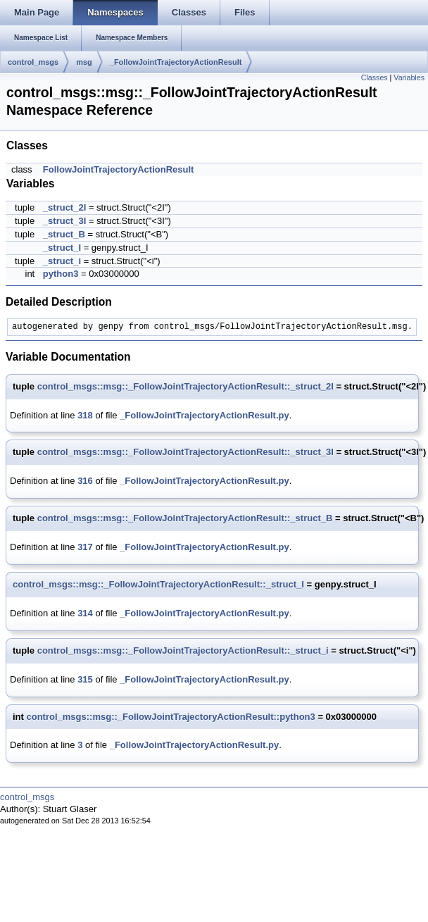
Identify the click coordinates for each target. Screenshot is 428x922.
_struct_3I (64, 221)
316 (85, 480)
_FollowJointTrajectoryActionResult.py (204, 415)
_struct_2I (64, 207)
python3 (61, 273)
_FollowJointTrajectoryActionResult (176, 62)
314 (85, 613)
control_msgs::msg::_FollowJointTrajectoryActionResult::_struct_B (185, 518)
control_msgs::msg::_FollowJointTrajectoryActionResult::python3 (171, 716)
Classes (374, 77)
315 (85, 679)
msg (84, 62)
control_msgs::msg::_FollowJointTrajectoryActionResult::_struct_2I (185, 386)
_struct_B (64, 234)
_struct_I (62, 247)
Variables (409, 77)
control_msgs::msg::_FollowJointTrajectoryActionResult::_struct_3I (185, 452)
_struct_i (62, 261)
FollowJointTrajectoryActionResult (118, 169)
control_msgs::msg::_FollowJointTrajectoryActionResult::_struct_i (183, 650)
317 (85, 547)
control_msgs (33, 62)
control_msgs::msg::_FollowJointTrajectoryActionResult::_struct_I (158, 584)
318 (85, 415)
